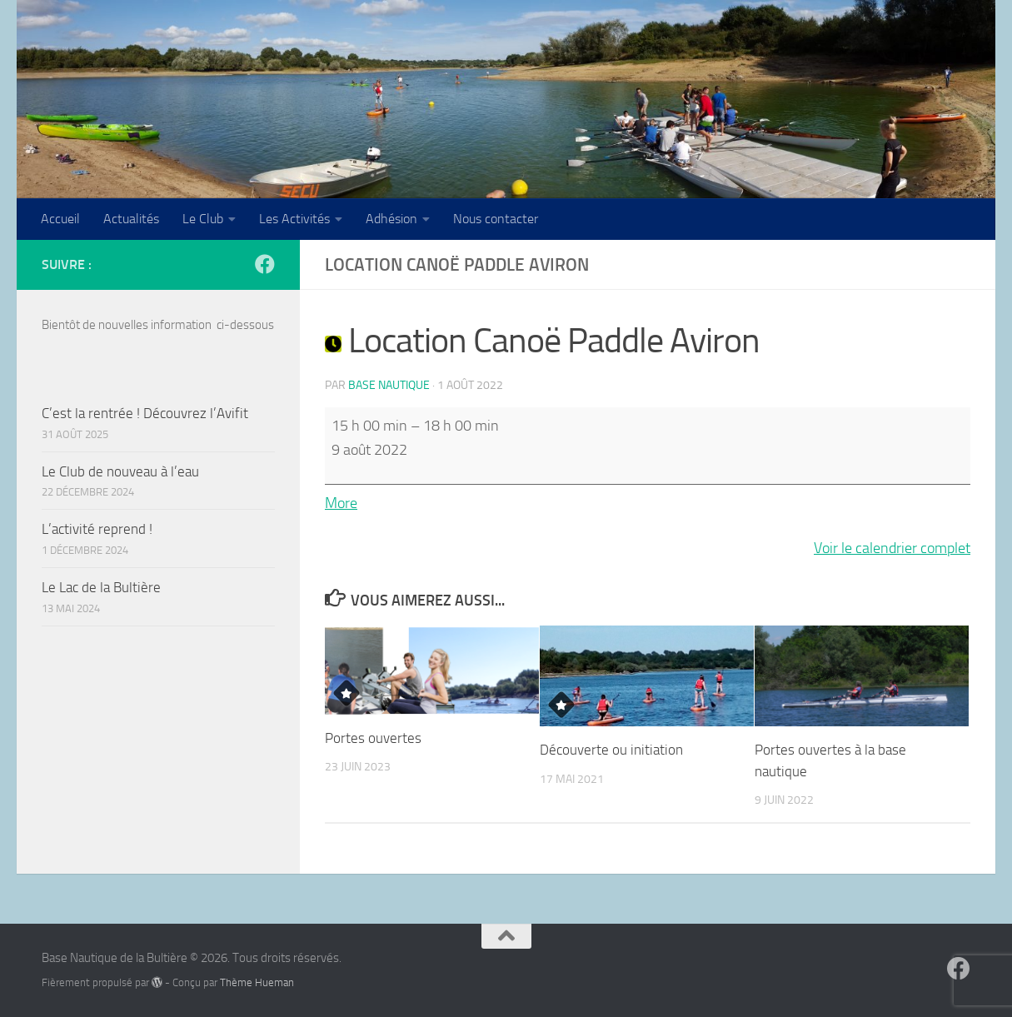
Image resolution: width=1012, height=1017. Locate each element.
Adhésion (391, 219)
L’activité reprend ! (97, 529)
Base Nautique (389, 385)
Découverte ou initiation (611, 749)
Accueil (60, 219)
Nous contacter (495, 219)
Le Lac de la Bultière (101, 587)
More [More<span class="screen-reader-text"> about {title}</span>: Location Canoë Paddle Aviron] (341, 503)
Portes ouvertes (373, 738)
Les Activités (294, 219)
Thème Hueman (257, 982)
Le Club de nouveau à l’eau (120, 471)
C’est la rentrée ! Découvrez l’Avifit (145, 413)
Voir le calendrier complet (892, 548)
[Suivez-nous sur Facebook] (265, 264)
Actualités (131, 219)
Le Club (202, 219)
